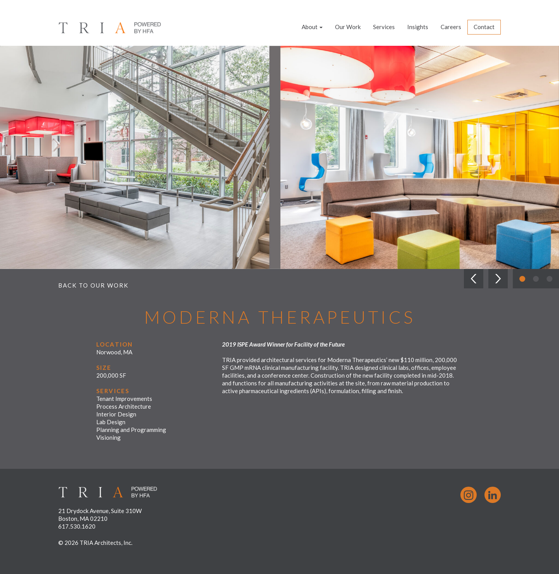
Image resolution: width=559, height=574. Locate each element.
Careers (451, 26)
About (312, 26)
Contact (484, 26)
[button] (473, 278)
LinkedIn (492, 495)
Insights (417, 26)
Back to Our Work (93, 285)
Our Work (348, 26)
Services (384, 26)
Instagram (468, 495)
